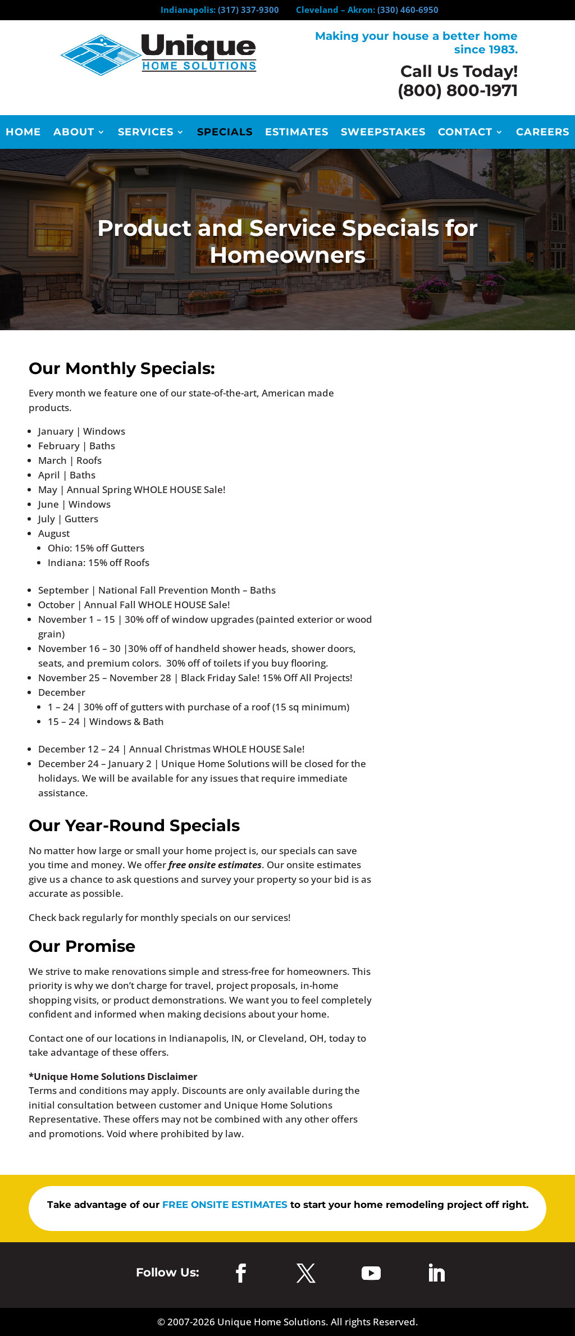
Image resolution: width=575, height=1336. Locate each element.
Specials (225, 133)
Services (146, 133)
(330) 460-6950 (408, 9)
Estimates (296, 133)
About (73, 133)
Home (23, 133)
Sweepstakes (383, 133)
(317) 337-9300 (248, 9)
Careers (542, 133)
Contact (465, 133)
